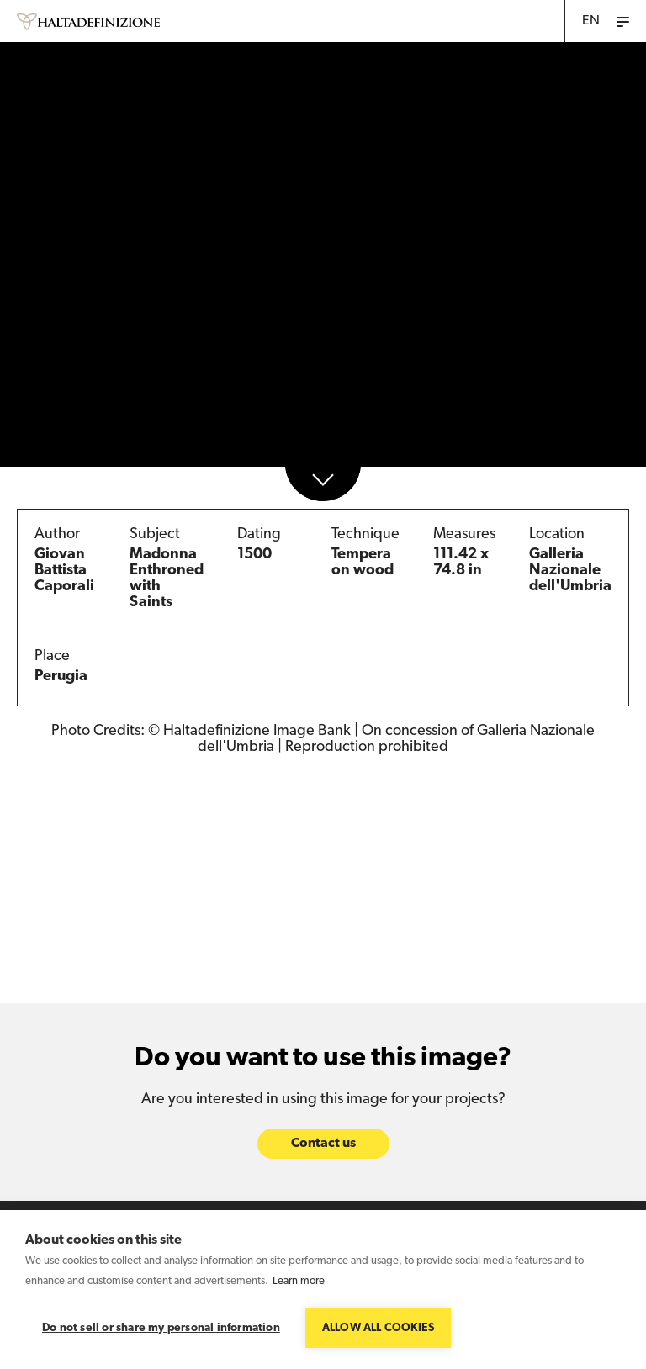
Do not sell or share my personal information (161, 1328)
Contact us (323, 1144)
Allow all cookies (378, 1328)
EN (591, 21)
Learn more (299, 1281)
